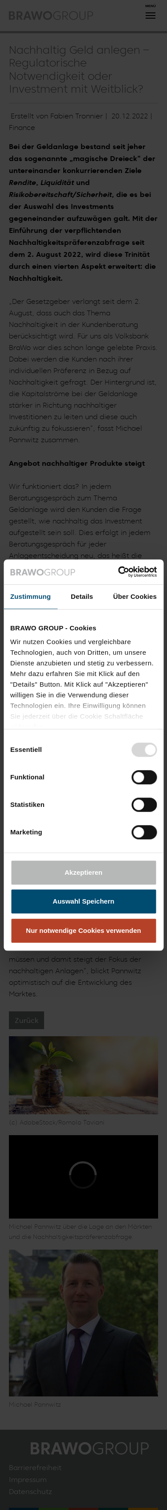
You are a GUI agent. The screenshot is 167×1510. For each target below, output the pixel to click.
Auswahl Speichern (83, 901)
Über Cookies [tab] (135, 596)
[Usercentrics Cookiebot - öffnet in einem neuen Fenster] (119, 572)
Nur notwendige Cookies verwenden (83, 930)
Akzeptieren (83, 872)
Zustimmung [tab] (30, 596)
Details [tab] (82, 596)
